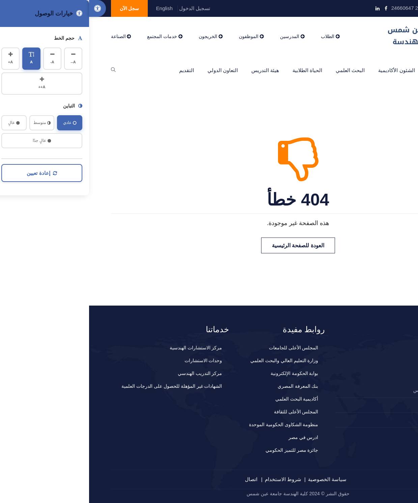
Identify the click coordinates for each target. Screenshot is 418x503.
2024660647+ (371, 405)
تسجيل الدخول (105, 8)
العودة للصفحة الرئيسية (209, 245)
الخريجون (122, 36)
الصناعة (32, 36)
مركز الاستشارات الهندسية (107, 347)
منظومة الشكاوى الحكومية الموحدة (194, 424)
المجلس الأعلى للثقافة (207, 411)
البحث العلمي (261, 70)
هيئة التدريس (176, 70)
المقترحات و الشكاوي (366, 419)
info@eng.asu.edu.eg (365, 8)
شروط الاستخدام (194, 479)
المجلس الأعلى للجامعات (204, 347)
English (75, 8)
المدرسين (203, 36)
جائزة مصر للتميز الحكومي (202, 450)
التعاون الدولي (133, 70)
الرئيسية (381, 70)
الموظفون (162, 36)
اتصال (162, 479)
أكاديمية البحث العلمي (207, 399)
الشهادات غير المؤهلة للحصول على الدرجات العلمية (82, 386)
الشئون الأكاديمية (307, 70)
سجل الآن (40, 8)
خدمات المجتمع (75, 36)
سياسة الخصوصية (238, 479)
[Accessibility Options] (8, 8)
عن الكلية (349, 70)
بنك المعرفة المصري (209, 386)
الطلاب (241, 36)
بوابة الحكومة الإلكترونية (205, 373)
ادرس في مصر (214, 437)
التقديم (97, 70)
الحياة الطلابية (218, 70)
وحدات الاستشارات (114, 360)
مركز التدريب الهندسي (111, 373)
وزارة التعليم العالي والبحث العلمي (195, 360)
